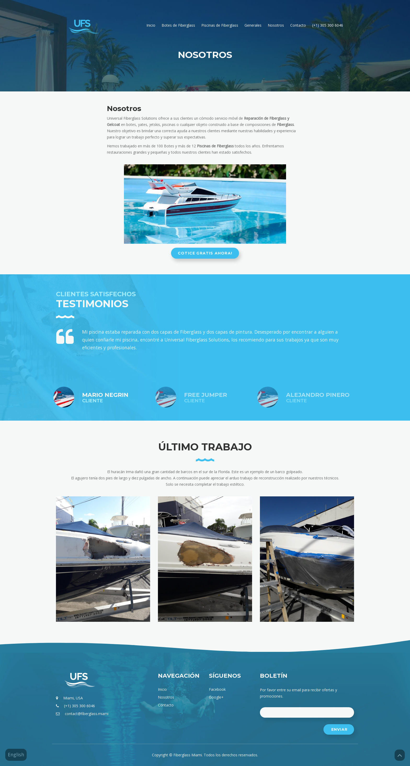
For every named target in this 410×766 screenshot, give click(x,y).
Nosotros (276, 25)
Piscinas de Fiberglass (219, 25)
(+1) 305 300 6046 (327, 25)
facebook (217, 689)
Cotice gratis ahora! (205, 253)
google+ (216, 697)
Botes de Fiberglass (178, 25)
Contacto (298, 25)
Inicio (150, 25)
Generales (252, 25)
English (16, 754)
